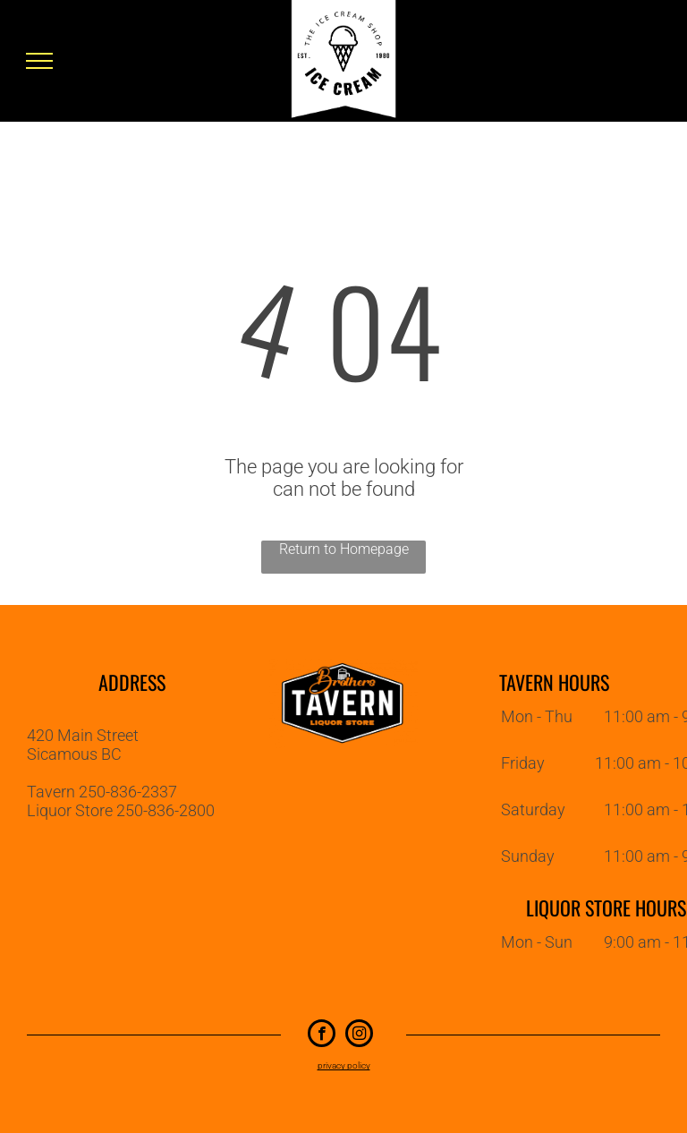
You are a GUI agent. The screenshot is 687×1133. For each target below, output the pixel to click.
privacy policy (344, 1065)
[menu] (39, 61)
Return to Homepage (344, 549)
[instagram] (359, 1035)
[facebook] (321, 1035)
